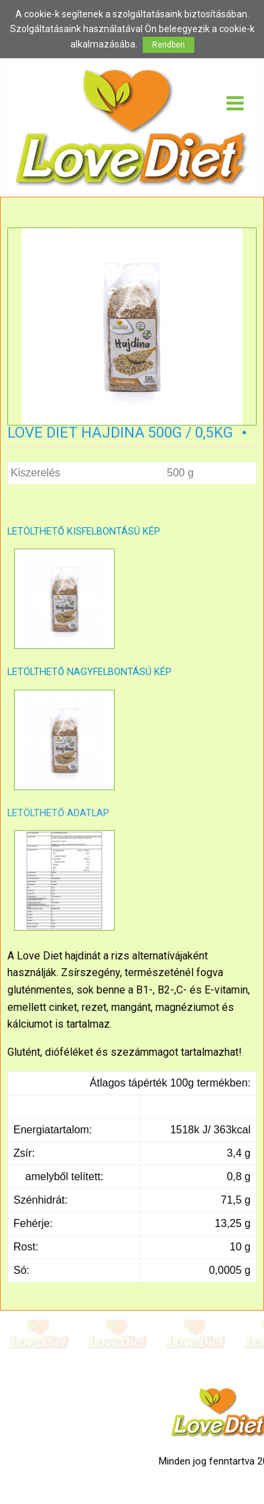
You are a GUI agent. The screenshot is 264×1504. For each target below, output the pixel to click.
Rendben (168, 45)
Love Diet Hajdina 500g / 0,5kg (120, 432)
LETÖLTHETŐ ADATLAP (58, 813)
